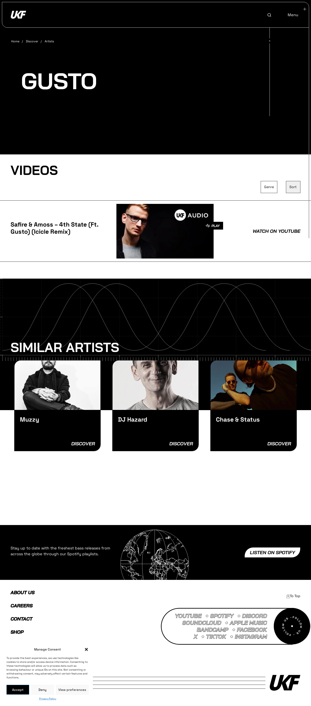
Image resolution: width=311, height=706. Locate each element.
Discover (32, 41)
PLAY (212, 226)
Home (15, 41)
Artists (49, 41)
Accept (18, 690)
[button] (86, 649)
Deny (42, 690)
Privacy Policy (47, 698)
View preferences (72, 690)
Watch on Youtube (276, 231)
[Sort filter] (293, 187)
